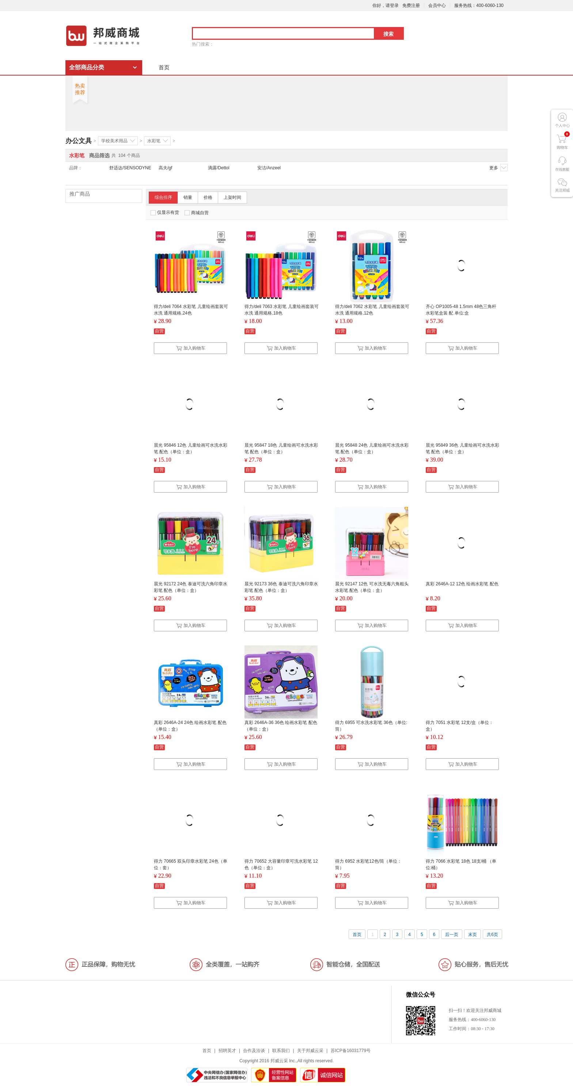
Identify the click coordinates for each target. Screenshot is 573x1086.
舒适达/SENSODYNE (130, 167)
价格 (208, 197)
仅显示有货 (165, 212)
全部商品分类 (86, 67)
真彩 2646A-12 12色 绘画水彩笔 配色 (462, 583)
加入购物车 (190, 348)
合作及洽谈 (254, 1050)
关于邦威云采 (310, 1050)
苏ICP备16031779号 (351, 1050)
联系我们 (281, 1050)
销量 (187, 197)
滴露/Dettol (218, 167)
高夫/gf (165, 167)
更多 (498, 167)
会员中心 (437, 5)
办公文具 (78, 141)
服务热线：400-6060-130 (479, 5)
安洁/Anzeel (269, 167)
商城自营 (197, 212)
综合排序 (163, 197)
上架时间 (232, 197)
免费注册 (411, 5)
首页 (164, 67)
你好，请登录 (385, 5)
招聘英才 (227, 1050)
